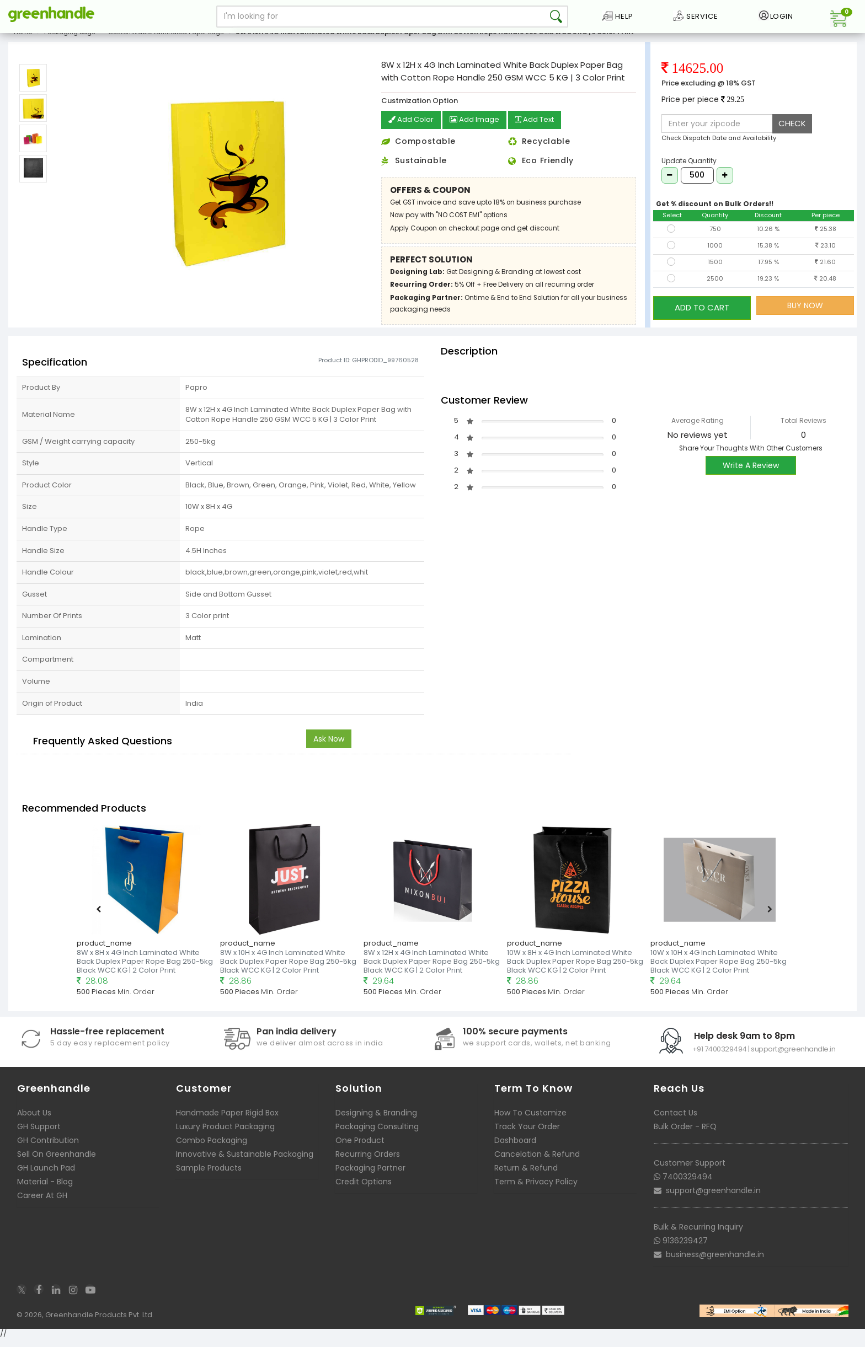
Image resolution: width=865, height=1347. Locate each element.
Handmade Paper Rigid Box (227, 1120)
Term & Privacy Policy (536, 1189)
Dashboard (515, 1148)
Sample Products (209, 1176)
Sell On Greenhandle (56, 1162)
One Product (360, 1148)
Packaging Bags (69, 40)
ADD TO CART (702, 313)
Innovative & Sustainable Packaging (244, 1162)
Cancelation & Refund (537, 1162)
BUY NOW (805, 313)
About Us (34, 1120)
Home (23, 40)
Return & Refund (526, 1176)
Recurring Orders (367, 1162)
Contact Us (675, 1120)
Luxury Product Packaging (225, 1134)
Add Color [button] (412, 129)
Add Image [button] (478, 129)
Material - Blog (45, 1189)
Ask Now (328, 747)
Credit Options (363, 1189)
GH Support (39, 1134)
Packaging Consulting (377, 1134)
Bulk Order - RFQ (685, 1134)
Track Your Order (527, 1134)
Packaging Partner (370, 1176)
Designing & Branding (376, 1120)
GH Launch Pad (46, 1176)
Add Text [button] (541, 129)
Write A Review (751, 473)
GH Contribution (48, 1148)
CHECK (792, 132)
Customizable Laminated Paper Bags (166, 40)
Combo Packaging (211, 1148)
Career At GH (42, 1203)
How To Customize (530, 1120)
